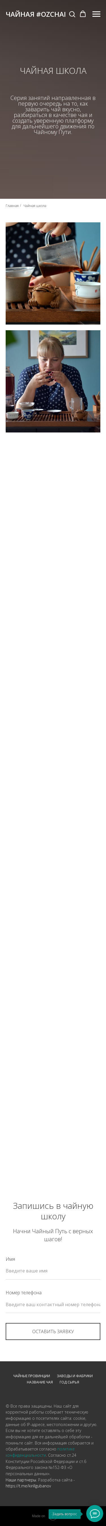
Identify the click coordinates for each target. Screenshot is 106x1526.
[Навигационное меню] (96, 14)
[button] (72, 14)
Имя (10, 1259)
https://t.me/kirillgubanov (28, 1486)
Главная (12, 205)
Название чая (40, 1382)
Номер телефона (24, 1292)
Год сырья (69, 1382)
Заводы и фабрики (75, 1376)
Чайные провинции (31, 1376)
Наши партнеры (21, 1480)
